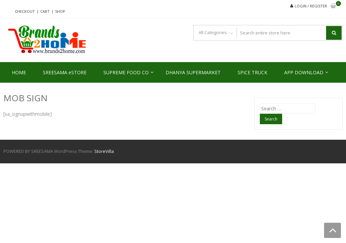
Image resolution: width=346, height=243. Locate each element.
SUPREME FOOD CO (126, 72)
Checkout (25, 11)
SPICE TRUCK (252, 72)
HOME (19, 72)
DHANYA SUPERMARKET (193, 72)
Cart (45, 11)
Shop (60, 11)
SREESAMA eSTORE (64, 72)
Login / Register (311, 5)
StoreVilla (104, 151)
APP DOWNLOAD (303, 72)
